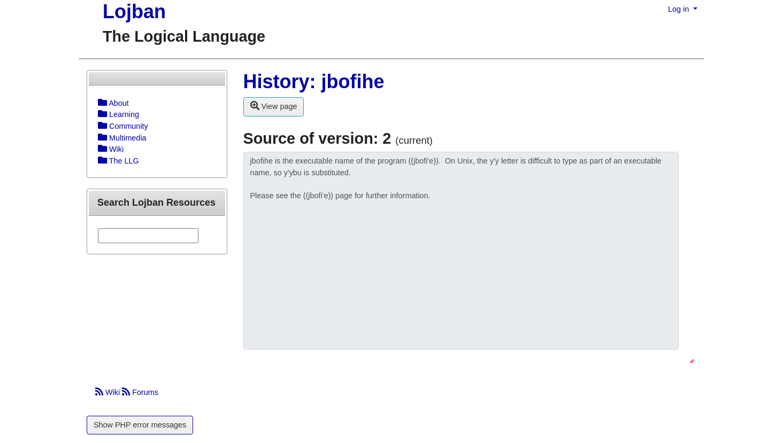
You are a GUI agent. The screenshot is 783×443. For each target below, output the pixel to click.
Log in (679, 9)
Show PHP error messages (140, 425)
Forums (140, 392)
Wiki (108, 392)
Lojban (134, 11)
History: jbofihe (314, 81)
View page (273, 106)
